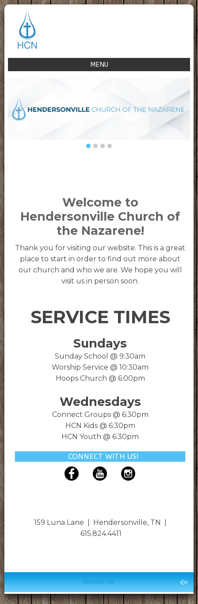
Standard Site (99, 582)
